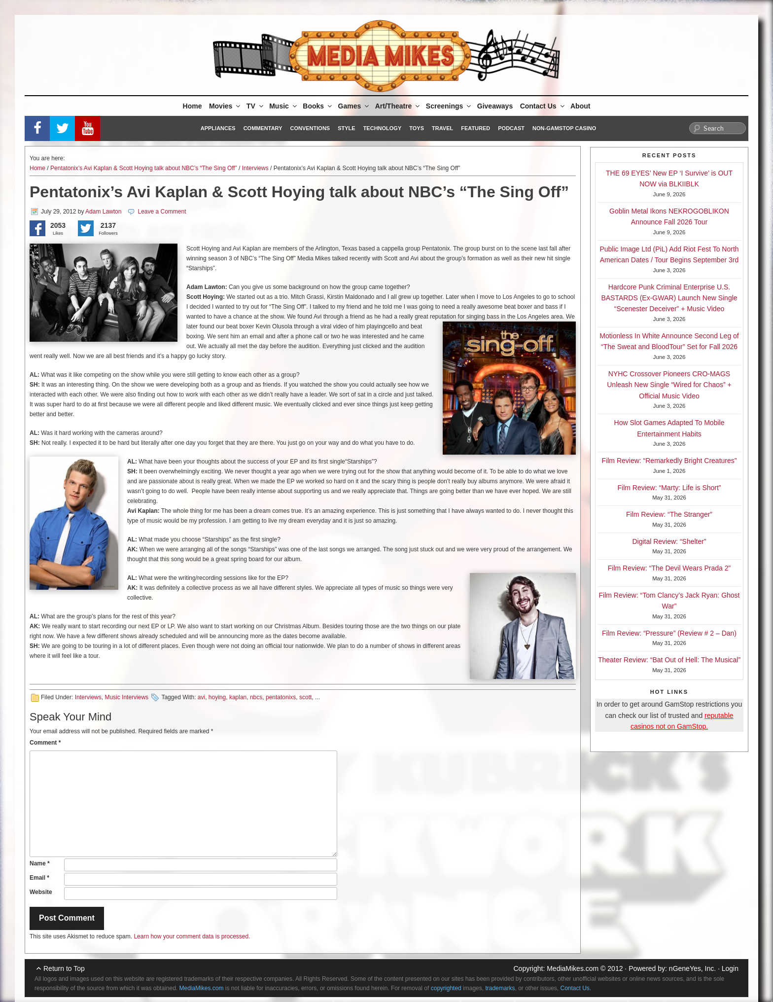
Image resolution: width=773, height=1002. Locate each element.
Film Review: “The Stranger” (669, 514)
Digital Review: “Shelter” (669, 541)
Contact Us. (576, 988)
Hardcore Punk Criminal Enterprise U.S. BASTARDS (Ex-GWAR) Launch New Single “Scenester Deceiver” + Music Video (669, 298)
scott (305, 697)
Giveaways (495, 106)
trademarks (500, 988)
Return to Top (64, 968)
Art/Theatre (398, 106)
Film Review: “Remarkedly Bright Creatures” (669, 461)
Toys (416, 128)
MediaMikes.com (572, 968)
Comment (45, 742)
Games (354, 106)
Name (40, 863)
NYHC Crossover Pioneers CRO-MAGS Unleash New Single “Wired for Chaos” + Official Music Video (669, 385)
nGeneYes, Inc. (692, 968)
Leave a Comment (162, 211)
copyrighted (446, 988)
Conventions (310, 128)
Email (39, 877)
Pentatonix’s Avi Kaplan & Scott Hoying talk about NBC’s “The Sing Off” (143, 168)
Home (192, 106)
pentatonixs (281, 697)
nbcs (256, 697)
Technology (382, 128)
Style (346, 128)
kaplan (237, 697)
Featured (475, 128)
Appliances (218, 128)
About (580, 106)
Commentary (263, 128)
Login (730, 968)
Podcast (511, 128)
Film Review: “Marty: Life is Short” (669, 488)
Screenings (449, 106)
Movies (225, 106)
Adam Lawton (103, 211)
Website (41, 892)
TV (255, 106)
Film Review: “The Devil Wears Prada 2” (669, 568)
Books (318, 106)
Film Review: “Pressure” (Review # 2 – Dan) (669, 633)
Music (283, 106)
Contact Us (543, 106)
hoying (217, 697)
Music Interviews (126, 697)
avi (201, 697)
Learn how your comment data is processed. (192, 936)
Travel (442, 128)
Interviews (255, 168)
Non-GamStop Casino (564, 128)
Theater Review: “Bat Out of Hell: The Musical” (669, 660)
